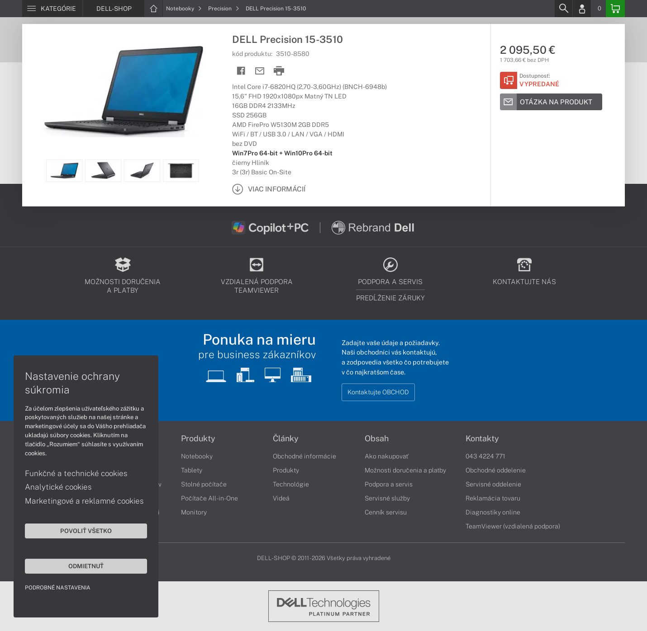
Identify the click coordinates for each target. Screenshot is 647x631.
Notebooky (184, 8)
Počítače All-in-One (209, 498)
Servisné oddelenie (493, 484)
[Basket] (615, 8)
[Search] (563, 8)
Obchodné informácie (304, 456)
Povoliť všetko (86, 530)
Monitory (194, 512)
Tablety (191, 470)
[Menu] (52, 8)
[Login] (582, 8)
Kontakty (482, 439)
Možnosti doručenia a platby (405, 470)
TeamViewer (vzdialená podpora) (513, 526)
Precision (223, 8)
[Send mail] (260, 71)
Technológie (291, 484)
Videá (281, 498)
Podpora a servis (389, 484)
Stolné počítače (204, 484)
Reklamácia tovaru (493, 498)
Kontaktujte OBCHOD (378, 392)
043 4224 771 (485, 456)
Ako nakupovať (387, 456)
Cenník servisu (386, 512)
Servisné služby (387, 498)
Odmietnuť (86, 566)
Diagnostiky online (493, 512)
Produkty (198, 439)
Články (286, 439)
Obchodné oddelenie (496, 470)
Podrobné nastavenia (57, 587)
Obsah (377, 439)
